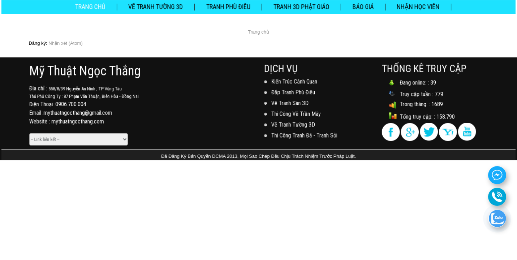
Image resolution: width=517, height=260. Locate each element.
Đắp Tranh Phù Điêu (293, 92)
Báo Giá (360, 6)
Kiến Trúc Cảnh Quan (294, 82)
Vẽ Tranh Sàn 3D (290, 103)
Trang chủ (94, 6)
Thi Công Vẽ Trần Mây (296, 113)
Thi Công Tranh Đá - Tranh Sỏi (304, 134)
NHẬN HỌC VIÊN (415, 6)
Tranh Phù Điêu (229, 6)
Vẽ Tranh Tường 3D (158, 6)
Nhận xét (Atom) (65, 43)
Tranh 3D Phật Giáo (300, 6)
